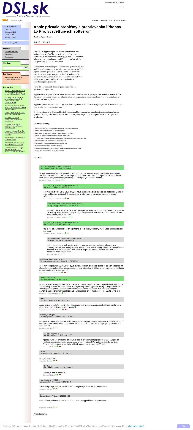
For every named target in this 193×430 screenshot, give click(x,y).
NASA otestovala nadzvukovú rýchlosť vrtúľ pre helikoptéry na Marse (54, 133)
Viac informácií (136, 426)
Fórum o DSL (9, 35)
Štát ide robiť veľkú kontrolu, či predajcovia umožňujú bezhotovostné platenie (56, 128)
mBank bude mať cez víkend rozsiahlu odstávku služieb (14, 143)
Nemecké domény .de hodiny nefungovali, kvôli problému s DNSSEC (15, 132)
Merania (15, 52)
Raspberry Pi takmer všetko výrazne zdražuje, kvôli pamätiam (14, 79)
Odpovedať (42, 180)
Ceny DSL (8, 29)
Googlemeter (9, 57)
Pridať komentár (40, 414)
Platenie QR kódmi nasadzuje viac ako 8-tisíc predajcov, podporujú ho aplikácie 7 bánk (15, 92)
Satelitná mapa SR (11, 43)
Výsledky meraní (10, 37)
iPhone (49, 37)
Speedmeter (9, 52)
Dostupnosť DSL (10, 32)
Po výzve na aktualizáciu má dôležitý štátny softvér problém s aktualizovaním (15, 107)
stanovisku (49, 67)
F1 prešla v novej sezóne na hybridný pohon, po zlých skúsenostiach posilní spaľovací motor (14, 99)
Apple (43, 37)
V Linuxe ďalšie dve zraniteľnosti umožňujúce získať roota (13, 119)
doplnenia (72, 72)
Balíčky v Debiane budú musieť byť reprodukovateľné (50, 130)
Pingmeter (8, 54)
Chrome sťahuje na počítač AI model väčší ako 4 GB (15, 113)
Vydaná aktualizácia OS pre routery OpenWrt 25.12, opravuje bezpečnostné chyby (15, 149)
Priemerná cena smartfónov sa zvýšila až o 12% (15, 138)
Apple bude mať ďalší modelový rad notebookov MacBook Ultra (13, 126)
